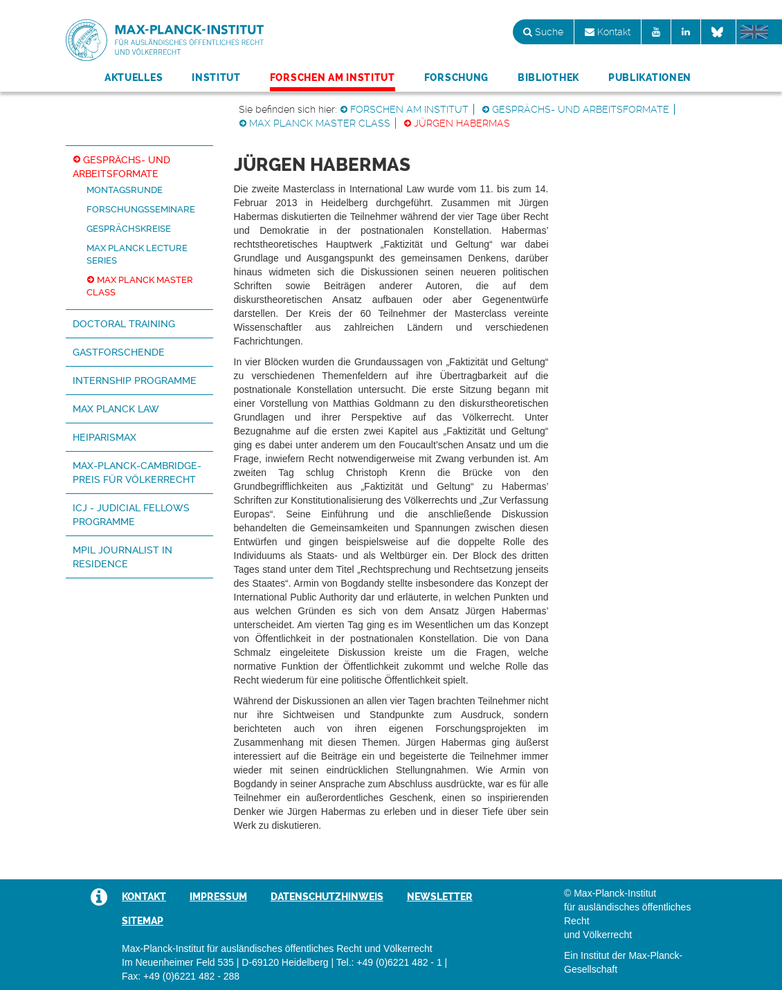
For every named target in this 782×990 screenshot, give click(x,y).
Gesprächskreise (129, 228)
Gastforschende (119, 352)
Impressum (218, 896)
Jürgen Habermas (462, 123)
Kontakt (607, 31)
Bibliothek (548, 77)
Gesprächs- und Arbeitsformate (580, 109)
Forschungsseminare (141, 209)
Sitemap (142, 920)
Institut (216, 77)
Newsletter (440, 896)
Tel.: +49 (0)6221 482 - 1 (389, 962)
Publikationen (649, 77)
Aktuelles (133, 77)
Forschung (456, 77)
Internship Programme (135, 380)
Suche (543, 31)
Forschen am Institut (332, 77)
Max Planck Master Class (319, 123)
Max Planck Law (116, 408)
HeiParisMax (104, 437)
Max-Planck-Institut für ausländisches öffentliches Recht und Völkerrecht (165, 40)
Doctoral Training (124, 323)
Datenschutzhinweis (327, 896)
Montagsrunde (125, 190)
